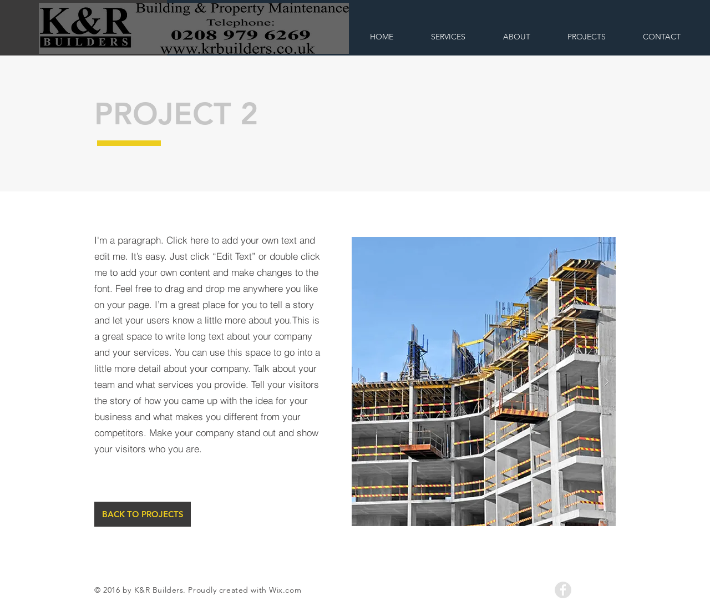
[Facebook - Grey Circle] (563, 590)
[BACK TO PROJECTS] (142, 514)
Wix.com (285, 590)
